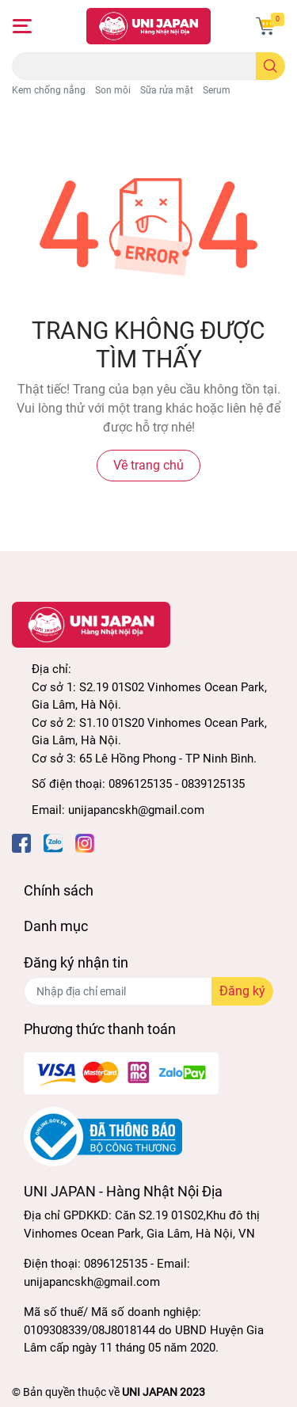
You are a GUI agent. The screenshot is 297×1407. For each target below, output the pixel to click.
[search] (270, 66)
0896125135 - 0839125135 (177, 784)
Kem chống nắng (49, 90)
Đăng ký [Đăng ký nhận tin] (242, 990)
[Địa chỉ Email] (148, 991)
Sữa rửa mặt (166, 90)
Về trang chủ (148, 465)
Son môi (113, 90)
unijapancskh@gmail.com (136, 810)
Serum (216, 90)
